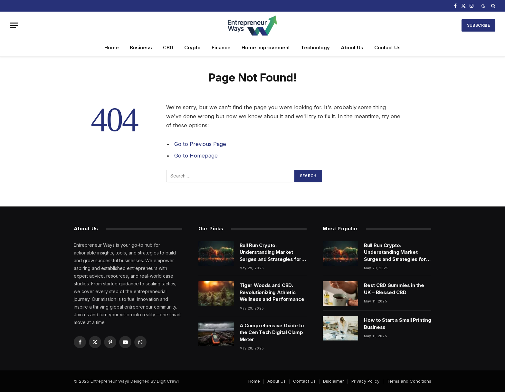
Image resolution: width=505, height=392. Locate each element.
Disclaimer (333, 381)
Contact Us (387, 47)
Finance (221, 47)
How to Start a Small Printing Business (397, 323)
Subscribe (478, 25)
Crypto (192, 47)
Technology (315, 47)
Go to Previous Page (200, 144)
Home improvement (266, 47)
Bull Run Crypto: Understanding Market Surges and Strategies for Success (271, 252)
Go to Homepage (196, 155)
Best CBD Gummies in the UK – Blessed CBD (394, 288)
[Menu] (14, 25)
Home (111, 47)
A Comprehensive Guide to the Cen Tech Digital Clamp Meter (272, 332)
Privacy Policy (365, 381)
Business (141, 47)
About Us (352, 47)
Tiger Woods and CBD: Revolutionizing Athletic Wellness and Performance (272, 292)
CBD (168, 47)
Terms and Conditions (409, 381)
